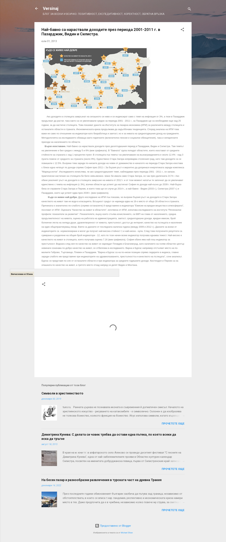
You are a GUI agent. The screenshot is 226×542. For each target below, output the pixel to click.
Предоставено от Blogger (113, 525)
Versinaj (50, 8)
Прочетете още (173, 423)
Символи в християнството (62, 393)
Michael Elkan (127, 533)
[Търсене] (189, 9)
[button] (182, 30)
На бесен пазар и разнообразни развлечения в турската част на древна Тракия (101, 480)
